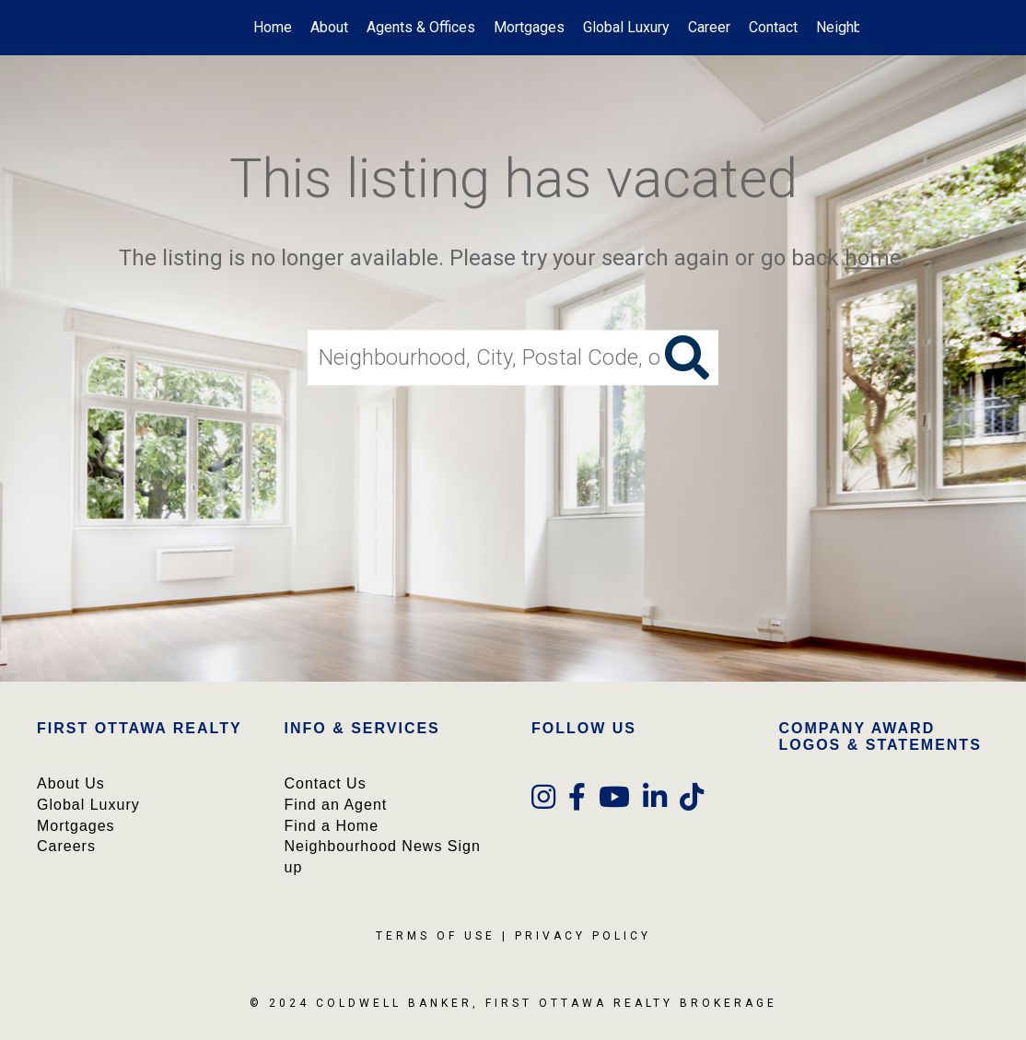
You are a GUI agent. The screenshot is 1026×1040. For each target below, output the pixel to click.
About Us (71, 783)
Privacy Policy (583, 935)
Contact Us (326, 783)
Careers (66, 846)
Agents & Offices (421, 27)
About (329, 27)
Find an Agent (336, 804)
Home (272, 27)
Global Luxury (626, 27)
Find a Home (332, 826)
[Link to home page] (76, 27)
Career (709, 27)
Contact (773, 27)
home (873, 258)
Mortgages (529, 27)
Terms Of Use (436, 935)
